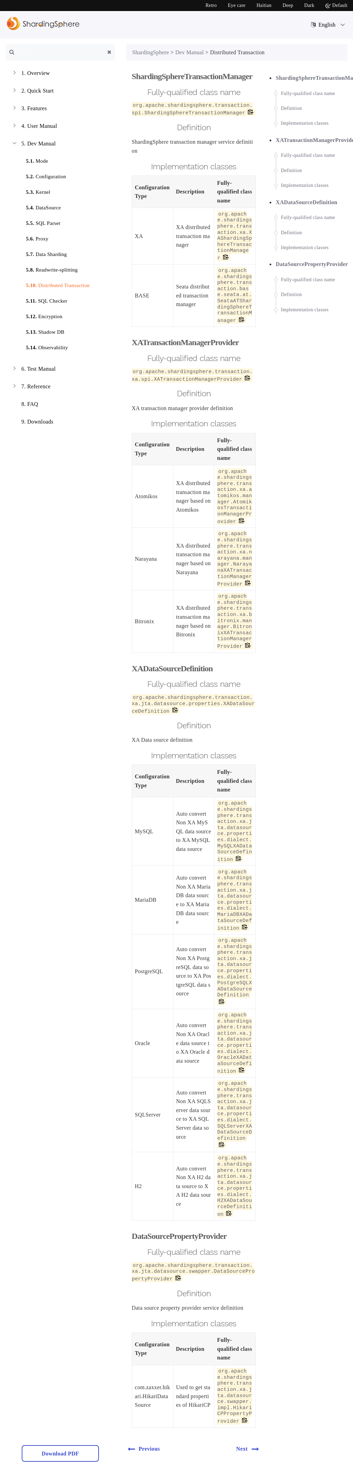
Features (29, 109)
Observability (43, 346)
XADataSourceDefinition (306, 202)
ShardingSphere (150, 52)
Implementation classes (305, 123)
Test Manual (33, 369)
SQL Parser (39, 222)
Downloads (32, 422)
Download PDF (60, 1454)
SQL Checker (42, 300)
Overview (30, 74)
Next (249, 1448)
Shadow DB (41, 331)
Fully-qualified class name (308, 93)
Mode (33, 160)
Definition (291, 108)
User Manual (34, 127)
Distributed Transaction (54, 284)
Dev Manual (33, 144)
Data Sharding (42, 253)
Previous (143, 1448)
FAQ (24, 405)
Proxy (33, 237)
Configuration (42, 175)
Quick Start (32, 91)
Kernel (34, 191)
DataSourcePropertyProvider (312, 264)
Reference (31, 387)
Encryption (40, 315)
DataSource (39, 206)
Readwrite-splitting (48, 269)
